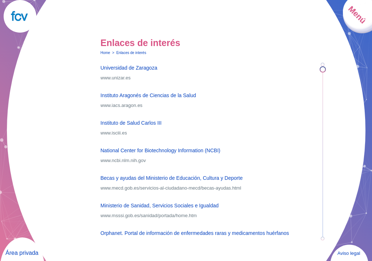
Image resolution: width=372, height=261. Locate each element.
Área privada (22, 253)
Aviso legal (348, 253)
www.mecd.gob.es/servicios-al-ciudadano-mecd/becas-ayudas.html (171, 188)
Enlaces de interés (131, 53)
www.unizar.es (116, 77)
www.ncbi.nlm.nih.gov (123, 160)
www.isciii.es (114, 133)
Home (105, 53)
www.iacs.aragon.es (122, 105)
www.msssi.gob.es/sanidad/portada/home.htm (149, 215)
